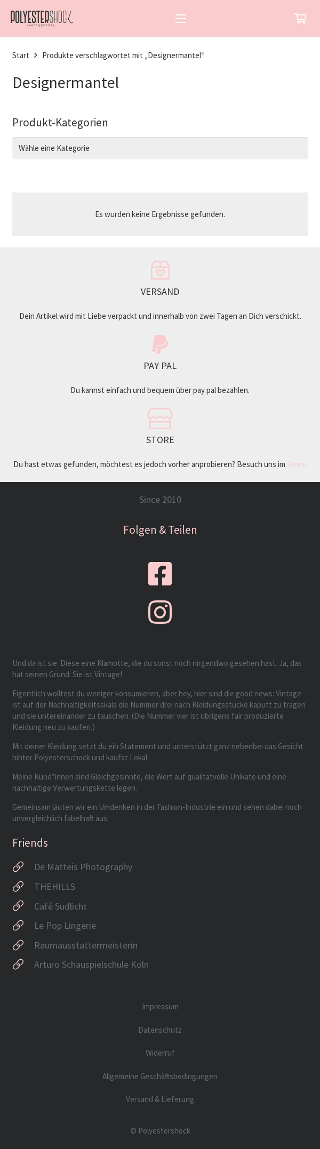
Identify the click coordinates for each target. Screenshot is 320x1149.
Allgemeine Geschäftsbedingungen (160, 1076)
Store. (297, 464)
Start (20, 55)
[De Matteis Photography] (23, 867)
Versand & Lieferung (160, 1099)
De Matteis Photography (83, 867)
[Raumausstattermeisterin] (23, 945)
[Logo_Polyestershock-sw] (42, 19)
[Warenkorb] (300, 18)
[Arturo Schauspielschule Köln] (23, 964)
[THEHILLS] (23, 886)
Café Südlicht (60, 906)
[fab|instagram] (160, 612)
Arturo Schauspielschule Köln (91, 964)
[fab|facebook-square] (160, 573)
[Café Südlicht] (23, 906)
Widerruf (160, 1053)
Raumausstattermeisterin (86, 945)
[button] (181, 18)
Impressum (160, 1006)
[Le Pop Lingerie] (23, 925)
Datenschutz (160, 1030)
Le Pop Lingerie (65, 925)
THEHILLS (54, 886)
